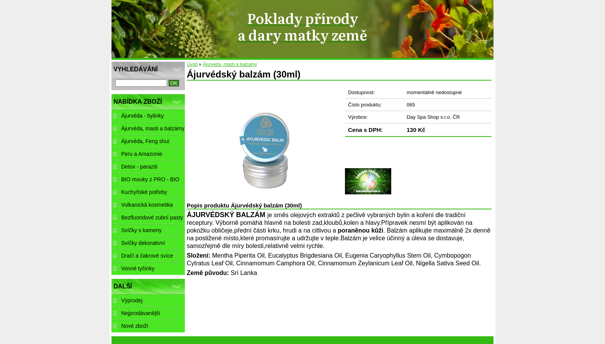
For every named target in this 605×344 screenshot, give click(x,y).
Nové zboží (134, 326)
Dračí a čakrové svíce (147, 256)
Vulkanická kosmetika (147, 205)
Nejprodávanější (140, 313)
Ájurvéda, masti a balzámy (230, 64)
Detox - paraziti (139, 167)
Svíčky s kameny (141, 230)
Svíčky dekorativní (143, 243)
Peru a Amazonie (141, 154)
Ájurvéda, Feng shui (145, 141)
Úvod (192, 64)
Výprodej (131, 300)
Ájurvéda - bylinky (142, 116)
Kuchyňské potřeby (144, 192)
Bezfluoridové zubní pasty (152, 217)
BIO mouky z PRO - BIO (150, 179)
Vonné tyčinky (137, 268)
